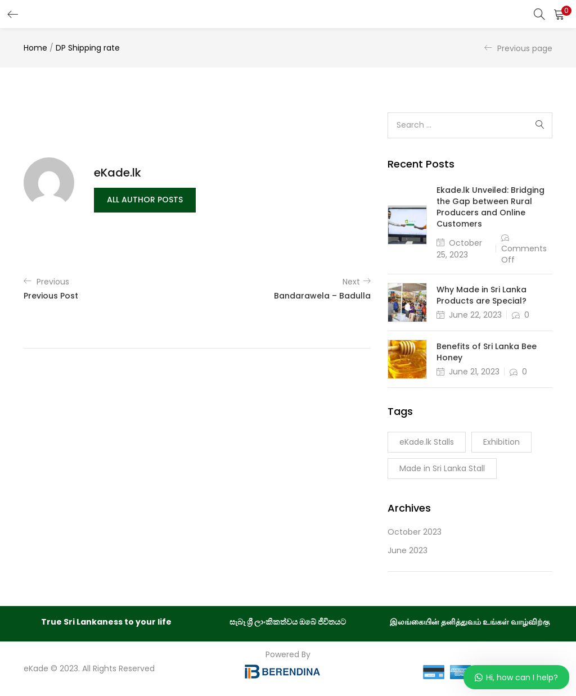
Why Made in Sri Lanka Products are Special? (481, 295)
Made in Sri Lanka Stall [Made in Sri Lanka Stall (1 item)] (442, 468)
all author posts (145, 200)
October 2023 (415, 531)
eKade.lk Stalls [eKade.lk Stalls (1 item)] (426, 442)
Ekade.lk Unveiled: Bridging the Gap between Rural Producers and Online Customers (490, 206)
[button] (559, 14)
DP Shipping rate (88, 47)
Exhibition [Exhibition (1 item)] (501, 442)
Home (35, 47)
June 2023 (408, 550)
